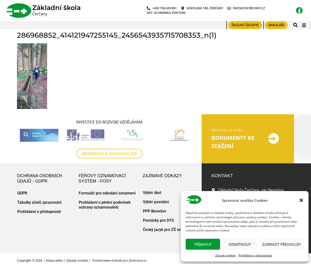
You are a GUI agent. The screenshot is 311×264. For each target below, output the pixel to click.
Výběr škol (152, 192)
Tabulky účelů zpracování (39, 202)
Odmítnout (240, 244)
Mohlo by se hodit (226, 130)
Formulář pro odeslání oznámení (107, 193)
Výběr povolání (156, 202)
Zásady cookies (225, 255)
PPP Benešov (154, 211)
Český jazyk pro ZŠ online (165, 229)
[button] (301, 200)
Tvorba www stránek (107, 260)
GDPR (22, 193)
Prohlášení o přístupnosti (255, 255)
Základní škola (56, 8)
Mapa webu (54, 260)
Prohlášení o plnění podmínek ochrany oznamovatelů (104, 205)
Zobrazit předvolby (281, 244)
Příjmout (203, 244)
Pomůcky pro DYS (158, 220)
